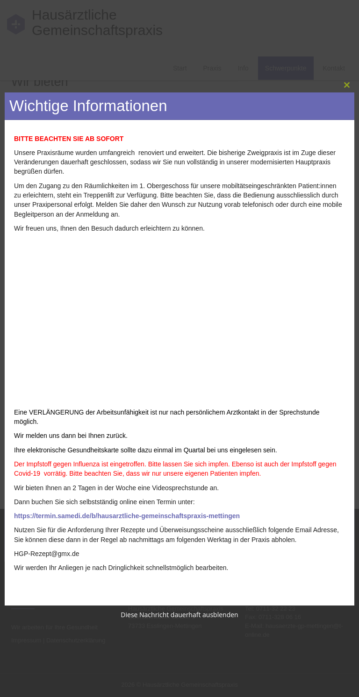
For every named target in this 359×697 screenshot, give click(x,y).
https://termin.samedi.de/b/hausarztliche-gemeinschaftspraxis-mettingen (127, 516)
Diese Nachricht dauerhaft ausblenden (179, 614)
